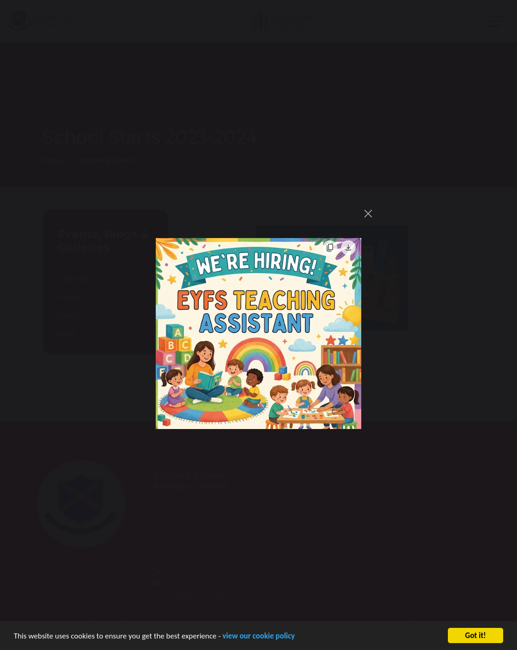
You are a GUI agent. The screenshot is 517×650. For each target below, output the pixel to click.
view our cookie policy (259, 638)
